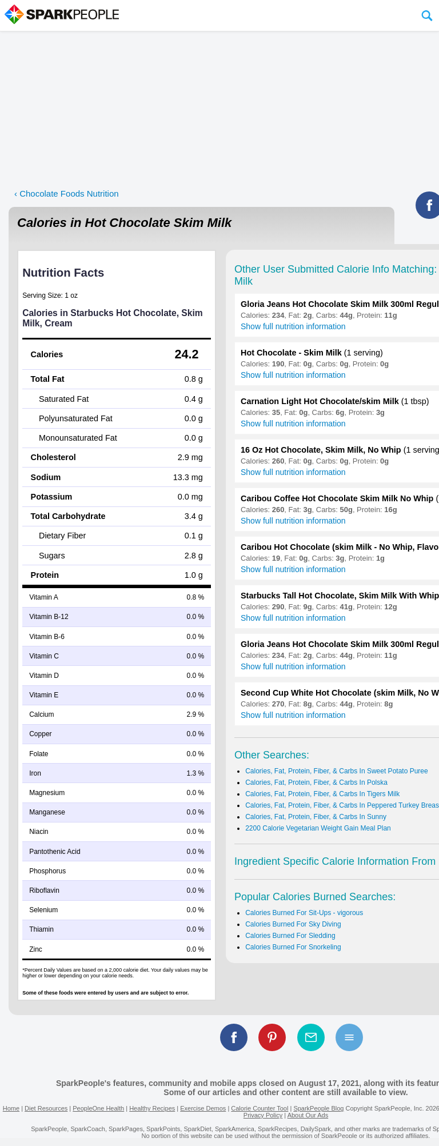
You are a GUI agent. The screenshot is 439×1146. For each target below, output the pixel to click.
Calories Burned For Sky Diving (293, 924)
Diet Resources (46, 1108)
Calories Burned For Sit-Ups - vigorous (304, 913)
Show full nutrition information (293, 326)
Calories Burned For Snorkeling (293, 947)
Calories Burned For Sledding (290, 936)
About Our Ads (308, 1115)
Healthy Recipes (152, 1108)
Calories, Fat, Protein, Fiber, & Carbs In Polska (316, 782)
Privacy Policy (263, 1115)
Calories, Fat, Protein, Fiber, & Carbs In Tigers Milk (322, 794)
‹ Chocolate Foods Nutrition (66, 193)
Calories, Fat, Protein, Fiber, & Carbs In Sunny (315, 817)
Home (11, 1108)
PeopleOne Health (98, 1108)
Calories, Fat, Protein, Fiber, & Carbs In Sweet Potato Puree (336, 771)
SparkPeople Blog (318, 1108)
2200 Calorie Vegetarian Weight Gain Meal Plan (318, 828)
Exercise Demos (203, 1108)
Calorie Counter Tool (259, 1108)
